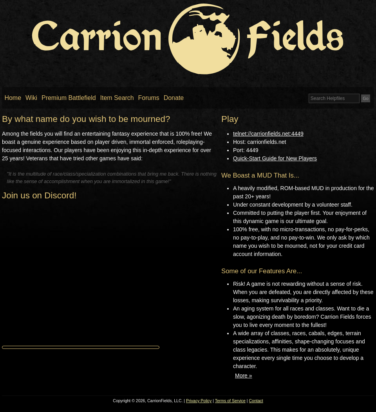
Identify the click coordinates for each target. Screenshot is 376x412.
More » (243, 375)
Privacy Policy (199, 400)
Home (12, 97)
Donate (174, 97)
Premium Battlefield (69, 97)
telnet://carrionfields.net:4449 (268, 134)
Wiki (31, 97)
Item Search (117, 97)
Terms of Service (230, 400)
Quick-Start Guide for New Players (275, 158)
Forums (148, 97)
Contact (256, 400)
